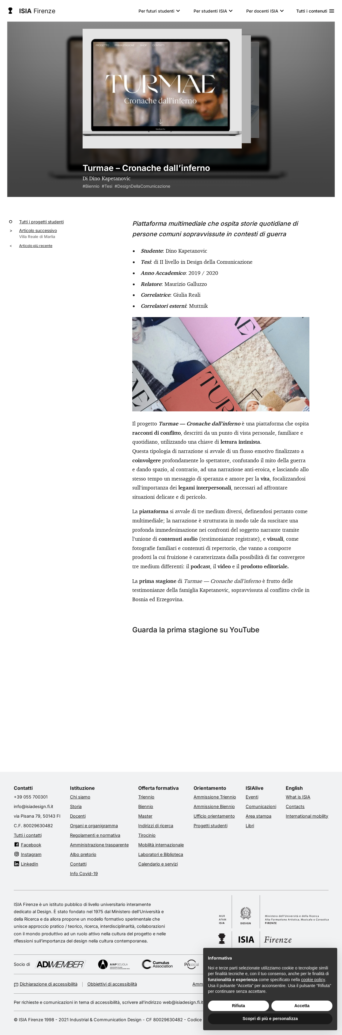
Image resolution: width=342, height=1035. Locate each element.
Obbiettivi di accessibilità (112, 984)
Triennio (146, 797)
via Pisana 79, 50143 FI (37, 816)
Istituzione (82, 787)
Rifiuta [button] (238, 1005)
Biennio (145, 806)
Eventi (252, 797)
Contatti (23, 787)
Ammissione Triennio (215, 797)
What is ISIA (298, 797)
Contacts (295, 806)
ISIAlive (255, 787)
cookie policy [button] (313, 979)
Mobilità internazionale (161, 844)
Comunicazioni (261, 806)
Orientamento (210, 787)
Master (145, 816)
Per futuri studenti (156, 11)
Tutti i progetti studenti (41, 221)
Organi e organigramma (94, 825)
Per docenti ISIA (262, 11)
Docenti (78, 816)
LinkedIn (29, 864)
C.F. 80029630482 (33, 825)
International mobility (307, 816)
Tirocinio (147, 835)
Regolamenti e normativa (95, 835)
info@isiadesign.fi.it (33, 806)
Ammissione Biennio (214, 806)
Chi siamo (80, 797)
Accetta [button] (302, 1005)
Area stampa (258, 816)
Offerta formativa (158, 787)
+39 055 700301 (31, 797)
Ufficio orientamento (214, 816)
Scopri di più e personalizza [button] (270, 1018)
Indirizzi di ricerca (155, 825)
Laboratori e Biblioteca (160, 854)
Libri (250, 825)
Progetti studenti (210, 825)
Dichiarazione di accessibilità (48, 984)
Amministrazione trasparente (99, 844)
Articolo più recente (35, 245)
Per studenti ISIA (210, 11)
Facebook (31, 844)
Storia (76, 806)
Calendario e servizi (158, 864)
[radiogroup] (171, 95)
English (294, 787)
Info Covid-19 (84, 873)
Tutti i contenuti (315, 10)
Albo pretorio (83, 854)
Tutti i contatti (28, 835)
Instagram (31, 854)
